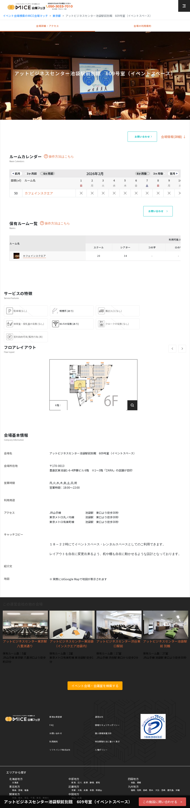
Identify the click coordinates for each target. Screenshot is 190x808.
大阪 (80, 790)
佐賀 (139, 790)
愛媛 (139, 782)
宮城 (20, 790)
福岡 (133, 790)
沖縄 (177, 790)
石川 (80, 782)
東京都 (57, 16)
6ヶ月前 (48, 173)
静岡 (92, 782)
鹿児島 (170, 790)
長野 (86, 782)
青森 (14, 790)
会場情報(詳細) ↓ (173, 136)
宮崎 (163, 790)
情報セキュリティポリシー (107, 725)
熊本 (151, 790)
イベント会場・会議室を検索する (95, 685)
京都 (73, 790)
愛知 (98, 782)
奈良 (92, 790)
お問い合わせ (55, 733)
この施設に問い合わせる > (162, 801)
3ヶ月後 (158, 173)
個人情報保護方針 (103, 733)
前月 (17, 173)
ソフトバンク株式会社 (59, 749)
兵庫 (86, 790)
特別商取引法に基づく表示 (107, 741)
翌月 (172, 173)
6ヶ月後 (142, 173)
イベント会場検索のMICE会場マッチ (25, 16)
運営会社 (99, 716)
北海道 (15, 782)
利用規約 (53, 741)
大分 (157, 790)
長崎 (145, 790)
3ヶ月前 (32, 173)
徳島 (133, 782)
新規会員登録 (55, 716)
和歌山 (99, 790)
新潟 (73, 782)
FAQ (51, 725)
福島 (26, 790)
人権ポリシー (101, 749)
